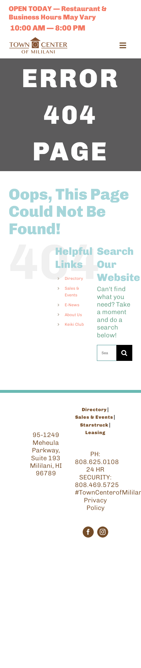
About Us (73, 314)
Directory (74, 278)
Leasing (95, 432)
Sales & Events (94, 417)
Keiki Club (74, 324)
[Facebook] (88, 532)
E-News (72, 304)
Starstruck (94, 425)
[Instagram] (102, 532)
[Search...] (106, 353)
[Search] (124, 353)
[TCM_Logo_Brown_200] (38, 40)
